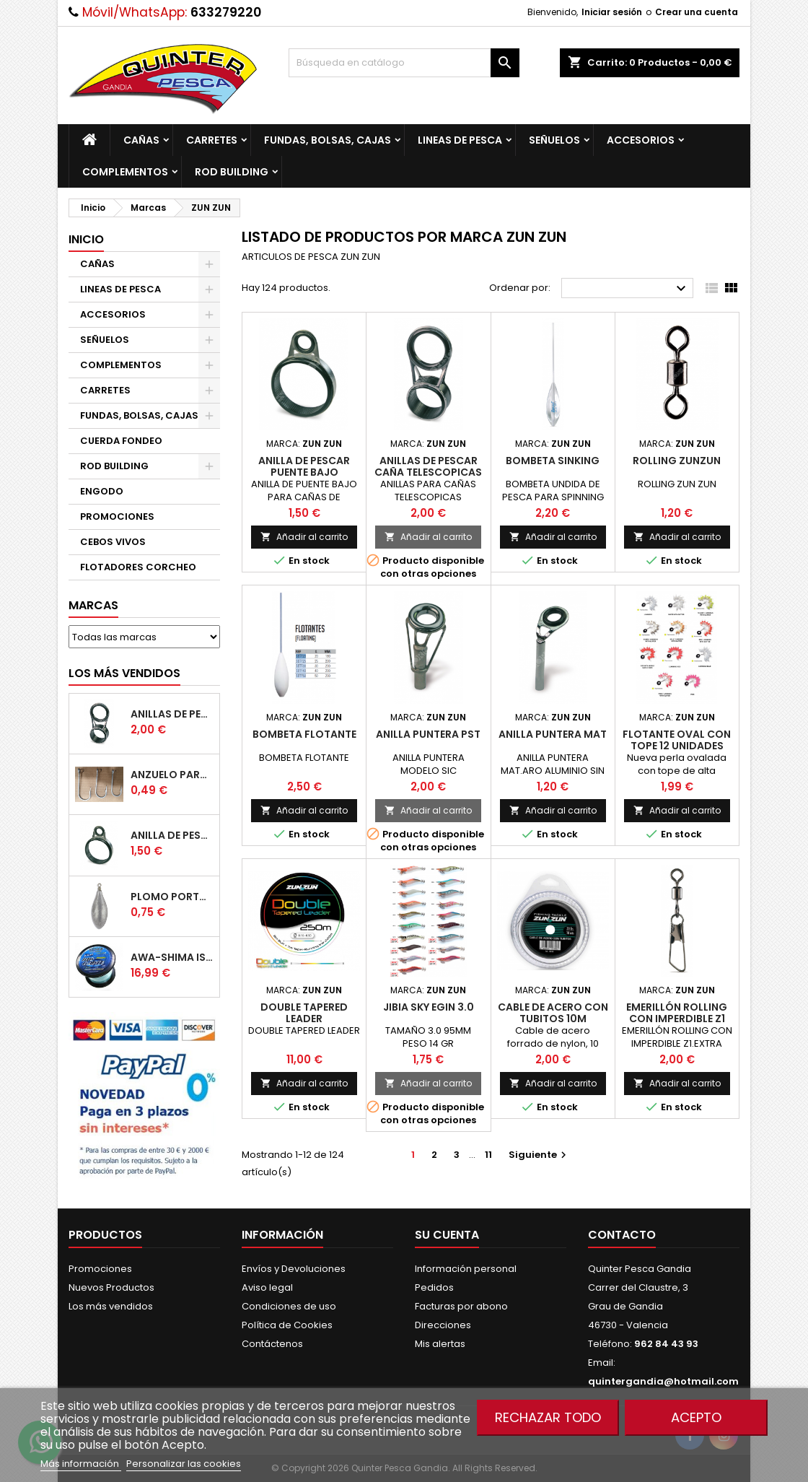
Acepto (696, 1417)
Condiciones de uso (289, 1306)
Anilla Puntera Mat (553, 734)
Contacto (622, 1234)
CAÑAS (141, 140)
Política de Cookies (287, 1325)
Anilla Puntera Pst (428, 734)
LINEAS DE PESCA (460, 140)
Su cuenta (447, 1234)
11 (488, 1154)
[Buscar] (404, 62)
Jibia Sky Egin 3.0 (428, 1007)
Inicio (86, 239)
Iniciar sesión (611, 12)
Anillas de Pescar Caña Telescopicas (172, 714)
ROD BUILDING (231, 172)
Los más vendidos (124, 673)
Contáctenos (272, 1344)
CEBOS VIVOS (113, 542)
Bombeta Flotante (304, 734)
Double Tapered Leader (304, 1013)
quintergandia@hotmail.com (663, 1381)
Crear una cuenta (696, 12)
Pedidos (434, 1287)
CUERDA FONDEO (121, 441)
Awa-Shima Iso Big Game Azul (172, 957)
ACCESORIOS (641, 140)
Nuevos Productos (111, 1287)
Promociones (100, 1269)
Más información (80, 1463)
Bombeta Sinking (553, 460)
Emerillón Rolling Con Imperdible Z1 (676, 1013)
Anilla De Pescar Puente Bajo (172, 835)
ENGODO (101, 491)
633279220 (225, 12)
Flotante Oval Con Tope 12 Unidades (677, 740)
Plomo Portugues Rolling (172, 896)
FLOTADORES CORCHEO (138, 567)
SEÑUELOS (554, 140)
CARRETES (211, 140)
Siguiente (539, 1154)
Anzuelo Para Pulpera (172, 774)
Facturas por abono (461, 1306)
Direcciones (443, 1325)
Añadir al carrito (304, 537)
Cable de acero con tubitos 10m (553, 1013)
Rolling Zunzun (677, 460)
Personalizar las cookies (183, 1463)
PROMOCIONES (117, 516)
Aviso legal (267, 1287)
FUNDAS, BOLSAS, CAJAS (327, 140)
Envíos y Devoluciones (294, 1269)
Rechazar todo (548, 1417)
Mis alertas (440, 1344)
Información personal (466, 1269)
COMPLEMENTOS (125, 172)
